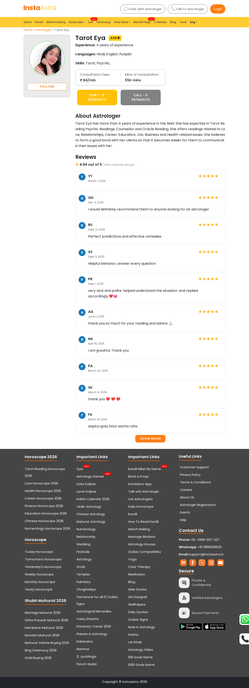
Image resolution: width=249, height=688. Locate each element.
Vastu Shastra (87, 619)
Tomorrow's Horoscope (43, 559)
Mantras (82, 649)
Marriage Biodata (141, 537)
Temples (83, 574)
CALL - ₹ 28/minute (140, 97)
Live (91, 21)
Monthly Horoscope (40, 582)
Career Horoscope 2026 (43, 498)
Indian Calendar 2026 (92, 499)
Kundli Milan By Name (144, 468)
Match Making (139, 529)
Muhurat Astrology (90, 521)
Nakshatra (84, 641)
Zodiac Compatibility (144, 552)
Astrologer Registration (198, 505)
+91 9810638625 (200, 547)
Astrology (84, 559)
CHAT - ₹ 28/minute (97, 97)
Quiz (79, 468)
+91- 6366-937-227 (204, 540)
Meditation (136, 574)
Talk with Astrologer (143, 491)
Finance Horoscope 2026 (44, 506)
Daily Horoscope (141, 506)
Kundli (39, 22)
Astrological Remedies (93, 611)
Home (27, 22)
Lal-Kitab (135, 642)
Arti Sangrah (137, 597)
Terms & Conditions (195, 482)
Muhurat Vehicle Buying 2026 (47, 643)
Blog (173, 22)
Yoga (132, 559)
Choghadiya (86, 589)
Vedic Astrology (88, 506)
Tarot (183, 22)
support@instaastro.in (206, 554)
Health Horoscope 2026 (43, 491)
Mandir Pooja (142, 21)
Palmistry (83, 582)
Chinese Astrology (90, 514)
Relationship (85, 537)
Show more (150, 438)
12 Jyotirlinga (86, 656)
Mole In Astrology (141, 627)
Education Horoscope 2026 (46, 513)
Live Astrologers (140, 499)
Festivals (83, 552)
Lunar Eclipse (86, 491)
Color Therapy (139, 567)
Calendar (160, 22)
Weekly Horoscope (39, 574)
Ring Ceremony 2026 (41, 650)
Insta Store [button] (121, 22)
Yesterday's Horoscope (43, 567)
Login (218, 9)
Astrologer (43, 30)
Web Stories (137, 589)
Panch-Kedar (86, 664)
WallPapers (136, 604)
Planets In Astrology (91, 634)
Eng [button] (192, 22)
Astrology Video (140, 650)
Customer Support (194, 467)
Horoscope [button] (76, 22)
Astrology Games (90, 476)
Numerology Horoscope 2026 (47, 528)
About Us (187, 497)
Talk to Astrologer (187, 9)
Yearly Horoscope (38, 589)
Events (185, 512)
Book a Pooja (138, 476)
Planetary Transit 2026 (93, 626)
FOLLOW (47, 86)
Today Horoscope (39, 552)
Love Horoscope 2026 (41, 483)
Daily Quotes (138, 612)
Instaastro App (140, 484)
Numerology (86, 529)
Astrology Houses (142, 544)
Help (183, 520)
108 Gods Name (140, 657)
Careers (186, 490)
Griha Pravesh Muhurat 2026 (46, 620)
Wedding (83, 544)
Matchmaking (56, 22)
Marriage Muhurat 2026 (43, 613)
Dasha (133, 634)
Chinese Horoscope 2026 (44, 521)
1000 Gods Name (141, 665)
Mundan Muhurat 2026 (42, 635)
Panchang (103, 22)
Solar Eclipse (86, 484)
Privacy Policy (190, 475)
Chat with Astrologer (143, 9)
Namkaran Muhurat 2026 (44, 628)
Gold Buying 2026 (38, 658)
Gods (80, 567)
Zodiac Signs (138, 619)
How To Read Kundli (143, 521)
